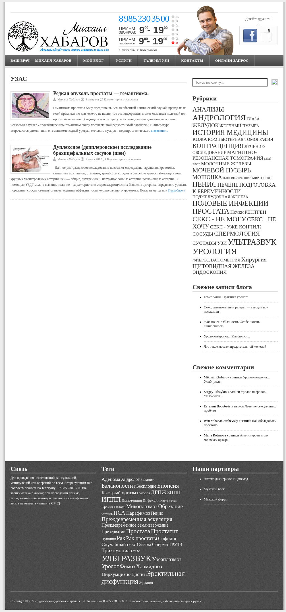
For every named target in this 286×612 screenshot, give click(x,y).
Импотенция (132, 500)
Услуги (124, 60)
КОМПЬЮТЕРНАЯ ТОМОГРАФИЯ (240, 139)
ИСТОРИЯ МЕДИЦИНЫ (230, 132)
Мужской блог (214, 489)
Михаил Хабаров (68, 99)
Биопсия (168, 485)
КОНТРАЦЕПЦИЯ (218, 145)
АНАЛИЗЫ (208, 109)
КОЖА (199, 139)
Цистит (138, 574)
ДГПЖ (159, 492)
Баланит (147, 479)
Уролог (110, 566)
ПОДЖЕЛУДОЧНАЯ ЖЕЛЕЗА (220, 197)
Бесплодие (146, 486)
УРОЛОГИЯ (214, 251)
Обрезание (170, 506)
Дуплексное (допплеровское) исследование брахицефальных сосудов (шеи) (102, 150)
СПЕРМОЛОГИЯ (237, 233)
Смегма (144, 544)
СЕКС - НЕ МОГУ (219, 219)
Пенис (157, 513)
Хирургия (254, 259)
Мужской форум (215, 499)
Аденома (110, 479)
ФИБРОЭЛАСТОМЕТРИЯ (216, 260)
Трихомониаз (116, 550)
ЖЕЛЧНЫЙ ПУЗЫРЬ (239, 125)
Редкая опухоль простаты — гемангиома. (101, 93)
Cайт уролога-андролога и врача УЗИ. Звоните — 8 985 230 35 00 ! (79, 601)
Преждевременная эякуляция (136, 519)
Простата (138, 531)
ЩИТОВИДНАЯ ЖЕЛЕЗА (223, 266)
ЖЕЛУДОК (205, 125)
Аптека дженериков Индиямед (226, 479)
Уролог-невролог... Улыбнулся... (227, 336)
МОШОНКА (207, 177)
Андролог (130, 479)
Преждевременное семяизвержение (135, 525)
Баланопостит (118, 486)
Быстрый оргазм (118, 492)
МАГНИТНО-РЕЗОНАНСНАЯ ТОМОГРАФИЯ (227, 155)
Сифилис (167, 538)
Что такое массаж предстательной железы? (235, 347)
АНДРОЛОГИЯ (219, 117)
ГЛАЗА (253, 119)
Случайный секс (118, 544)
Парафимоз (138, 513)
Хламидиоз (149, 566)
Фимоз (127, 566)
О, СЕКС (265, 178)
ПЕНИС (204, 184)
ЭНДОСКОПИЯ (209, 272)
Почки (237, 212)
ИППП (111, 499)
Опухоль (107, 513)
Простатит (164, 531)
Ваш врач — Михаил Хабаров (41, 60)
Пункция (108, 539)
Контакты (192, 60)
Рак (121, 538)
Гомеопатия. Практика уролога (226, 297)
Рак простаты (141, 538)
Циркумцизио (115, 574)
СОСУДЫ (202, 234)
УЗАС (136, 551)
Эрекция (146, 582)
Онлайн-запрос (231, 60)
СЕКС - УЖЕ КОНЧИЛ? (236, 227)
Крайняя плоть (113, 507)
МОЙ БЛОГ (93, 60)
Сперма (160, 544)
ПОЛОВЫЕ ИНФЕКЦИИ (230, 203)
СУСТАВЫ (204, 243)
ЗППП (174, 492)
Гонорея (143, 493)
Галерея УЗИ (156, 60)
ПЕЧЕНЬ (228, 185)
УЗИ (222, 243)
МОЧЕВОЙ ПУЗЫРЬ (221, 170)
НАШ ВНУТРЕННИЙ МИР (241, 178)
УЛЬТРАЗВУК (251, 241)
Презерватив (113, 531)
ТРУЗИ (176, 544)
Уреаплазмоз (166, 559)
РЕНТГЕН (255, 212)
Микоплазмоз (141, 506)
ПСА (119, 513)
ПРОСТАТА (210, 211)
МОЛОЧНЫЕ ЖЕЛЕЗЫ (226, 163)
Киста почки (168, 500)
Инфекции (151, 500)
